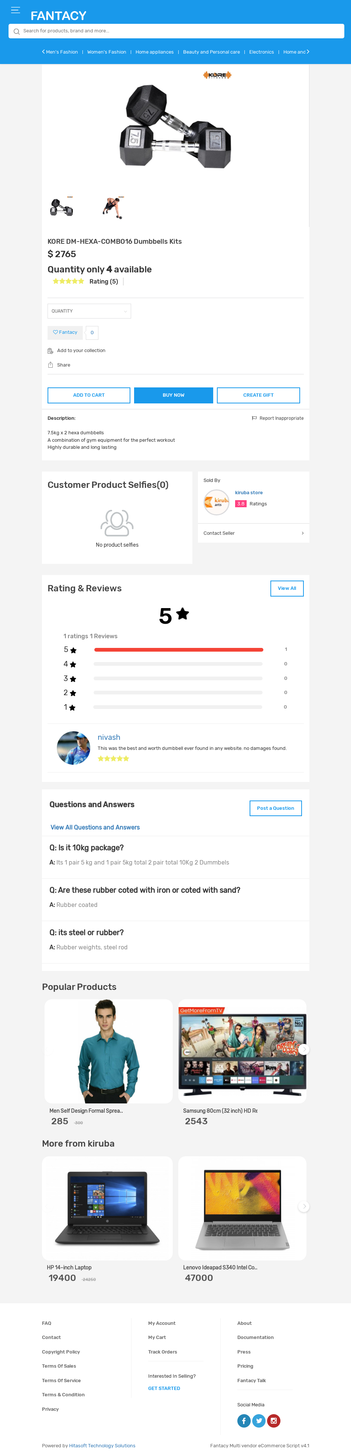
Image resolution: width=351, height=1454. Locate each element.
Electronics (261, 52)
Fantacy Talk (251, 1378)
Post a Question (273, 806)
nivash (109, 735)
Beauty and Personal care (211, 52)
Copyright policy (61, 1349)
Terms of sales (59, 1363)
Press (244, 1349)
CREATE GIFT (259, 394)
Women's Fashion (106, 52)
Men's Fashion (62, 52)
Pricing (245, 1363)
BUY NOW (174, 395)
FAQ (46, 1320)
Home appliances (155, 52)
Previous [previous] (48, 1050)
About (244, 1320)
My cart (157, 1335)
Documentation (255, 1335)
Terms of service (61, 1378)
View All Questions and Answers (95, 824)
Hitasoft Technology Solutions (102, 1443)
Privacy (50, 1406)
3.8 (240, 503)
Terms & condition (63, 1392)
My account (162, 1320)
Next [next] (304, 1050)
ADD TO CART (88, 394)
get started (164, 1386)
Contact (51, 1335)
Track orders (162, 1349)
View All (285, 587)
